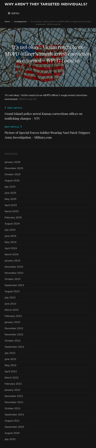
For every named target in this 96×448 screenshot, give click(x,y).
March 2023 (12, 309)
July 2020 (10, 439)
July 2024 (10, 229)
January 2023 (12, 322)
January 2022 (12, 389)
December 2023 (14, 266)
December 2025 (14, 168)
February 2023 (13, 315)
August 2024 (12, 223)
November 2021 (14, 402)
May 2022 (10, 365)
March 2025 (12, 211)
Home (7, 21)
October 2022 (13, 340)
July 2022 (10, 352)
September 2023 (14, 285)
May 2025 (10, 198)
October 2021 (13, 408)
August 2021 (12, 420)
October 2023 (13, 279)
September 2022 (14, 346)
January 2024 (12, 260)
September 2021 (14, 414)
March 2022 (12, 377)
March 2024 (12, 254)
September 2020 (14, 426)
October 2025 (13, 174)
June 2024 (10, 235)
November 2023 (14, 272)
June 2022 (10, 359)
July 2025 (10, 186)
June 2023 (10, 303)
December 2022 (14, 328)
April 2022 (11, 371)
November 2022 (14, 334)
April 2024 (11, 248)
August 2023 (12, 291)
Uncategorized (20, 21)
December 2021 (14, 396)
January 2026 (12, 161)
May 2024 (10, 242)
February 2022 (13, 383)
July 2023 (10, 297)
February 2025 (13, 217)
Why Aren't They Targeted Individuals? (46, 4)
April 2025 (11, 205)
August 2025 (12, 180)
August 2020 (12, 432)
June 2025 (10, 192)
